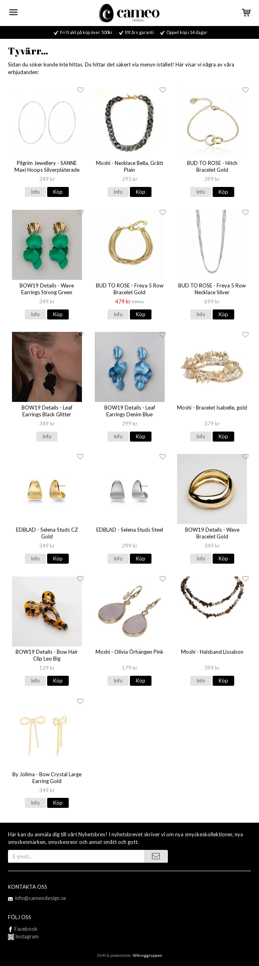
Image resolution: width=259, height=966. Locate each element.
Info (35, 192)
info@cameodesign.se (40, 898)
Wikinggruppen (147, 955)
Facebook (26, 929)
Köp (58, 192)
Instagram (23, 936)
